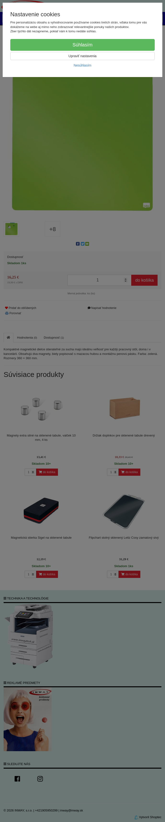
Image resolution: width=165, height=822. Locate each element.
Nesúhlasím (82, 65)
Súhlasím (82, 44)
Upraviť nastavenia (82, 56)
